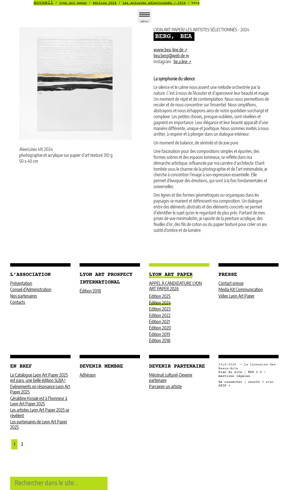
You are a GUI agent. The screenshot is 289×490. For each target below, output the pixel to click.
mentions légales (234, 376)
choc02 (254, 382)
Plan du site (230, 372)
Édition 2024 (105, 3)
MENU (144, 18)
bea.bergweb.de (169, 56)
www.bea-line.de (168, 50)
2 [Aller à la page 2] (22, 444)
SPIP (222, 386)
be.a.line (180, 62)
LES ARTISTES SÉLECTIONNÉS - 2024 (154, 3)
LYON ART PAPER (73, 3)
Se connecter (230, 382)
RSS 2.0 (255, 372)
